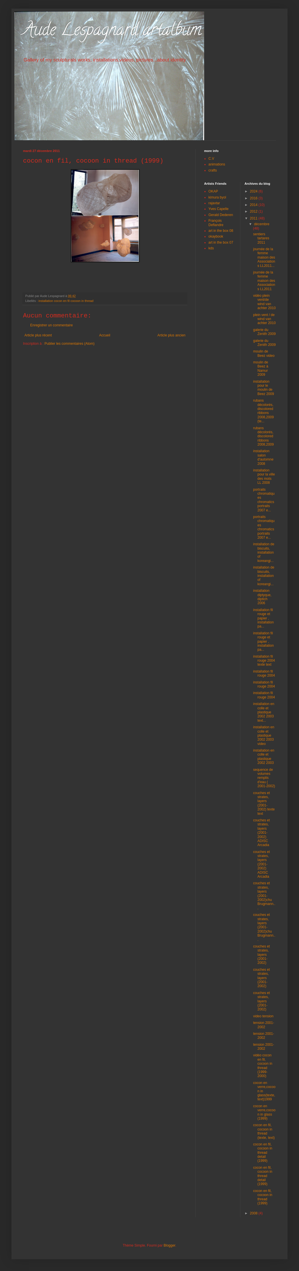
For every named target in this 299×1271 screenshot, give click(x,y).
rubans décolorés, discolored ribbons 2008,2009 (263, 436)
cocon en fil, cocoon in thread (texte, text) (264, 1131)
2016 (254, 198)
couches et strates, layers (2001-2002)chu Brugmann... (264, 895)
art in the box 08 (220, 231)
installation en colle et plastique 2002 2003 (263, 756)
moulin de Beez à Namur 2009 (260, 368)
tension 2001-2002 (263, 1025)
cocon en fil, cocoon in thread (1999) (262, 1197)
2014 (254, 205)
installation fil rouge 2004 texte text (264, 660)
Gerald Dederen (220, 215)
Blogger (169, 1245)
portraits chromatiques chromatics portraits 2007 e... (263, 500)
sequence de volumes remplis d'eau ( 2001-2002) (264, 778)
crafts (212, 170)
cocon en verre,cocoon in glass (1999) (264, 1112)
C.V (211, 159)
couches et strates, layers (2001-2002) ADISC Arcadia (261, 832)
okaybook (215, 236)
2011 (254, 218)
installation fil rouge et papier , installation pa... (263, 618)
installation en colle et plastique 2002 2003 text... (263, 712)
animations (216, 164)
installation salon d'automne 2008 (263, 457)
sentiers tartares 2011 (261, 238)
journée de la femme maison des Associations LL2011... (264, 257)
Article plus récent (38, 335)
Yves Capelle (218, 209)
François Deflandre (215, 223)
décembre (261, 224)
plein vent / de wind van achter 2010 (264, 319)
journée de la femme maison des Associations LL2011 (264, 280)
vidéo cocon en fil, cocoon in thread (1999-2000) (262, 1065)
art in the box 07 (220, 242)
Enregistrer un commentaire (51, 325)
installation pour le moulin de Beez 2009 (263, 388)
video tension (263, 1016)
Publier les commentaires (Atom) (70, 344)
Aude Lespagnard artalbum (112, 31)
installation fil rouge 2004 (264, 673)
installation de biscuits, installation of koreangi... (263, 552)
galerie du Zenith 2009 (264, 332)
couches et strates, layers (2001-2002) (261, 954)
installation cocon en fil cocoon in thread (66, 301)
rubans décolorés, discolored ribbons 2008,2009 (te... (263, 410)
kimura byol (217, 197)
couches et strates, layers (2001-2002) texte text (264, 803)
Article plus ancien (171, 335)
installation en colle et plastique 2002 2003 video (263, 735)
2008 (254, 1213)
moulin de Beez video (263, 353)
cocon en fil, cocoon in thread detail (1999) (262, 1152)
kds (211, 248)
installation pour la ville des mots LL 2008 (264, 476)
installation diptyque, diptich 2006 (262, 597)
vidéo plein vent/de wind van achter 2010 (264, 302)
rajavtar (214, 203)
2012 (254, 211)
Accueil (104, 335)
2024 (254, 191)
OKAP (213, 191)
